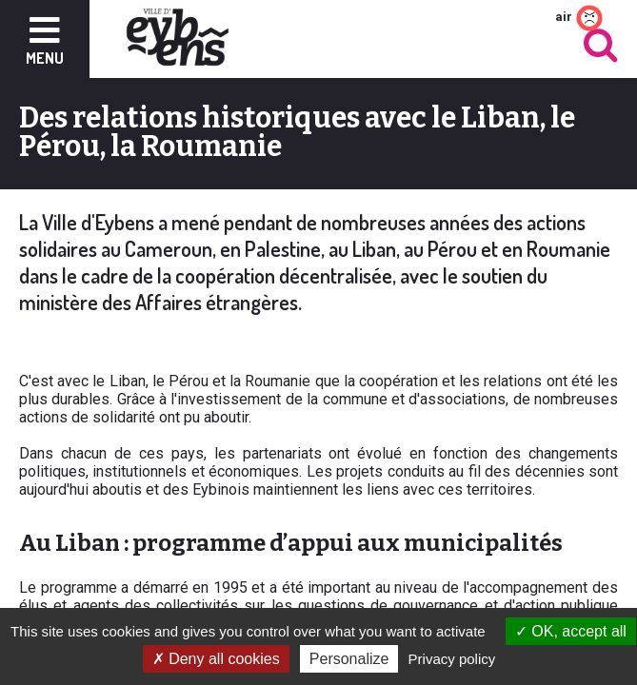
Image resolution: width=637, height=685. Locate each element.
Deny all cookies (216, 659)
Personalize (349, 659)
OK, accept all (571, 631)
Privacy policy (452, 659)
